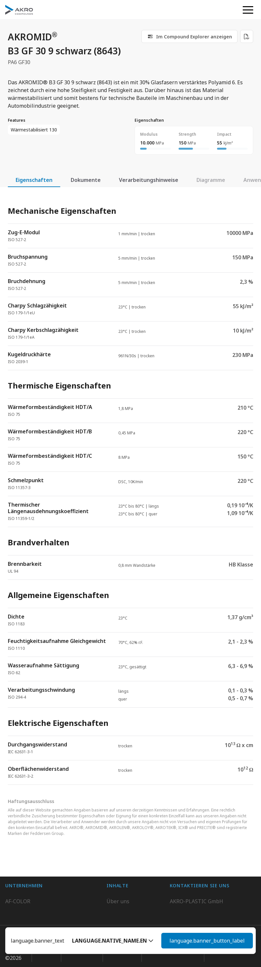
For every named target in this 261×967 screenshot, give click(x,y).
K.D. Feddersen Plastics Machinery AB (50, 923)
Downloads (120, 923)
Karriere (117, 897)
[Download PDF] (246, 36)
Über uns (118, 884)
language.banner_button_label (207, 940)
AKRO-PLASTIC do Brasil (35, 910)
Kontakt (116, 910)
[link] (189, 36)
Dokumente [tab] (86, 180)
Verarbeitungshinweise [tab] (148, 180)
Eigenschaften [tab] (34, 180)
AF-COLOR (17, 884)
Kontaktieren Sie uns (195, 923)
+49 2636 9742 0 (189, 908)
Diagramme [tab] (210, 180)
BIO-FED (15, 897)
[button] (112, 941)
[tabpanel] (130, 490)
